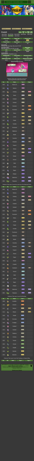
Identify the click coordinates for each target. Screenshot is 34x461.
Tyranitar (14, 123)
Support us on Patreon (17, 370)
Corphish (15, 264)
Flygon (14, 152)
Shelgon (14, 173)
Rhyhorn (14, 308)
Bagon (14, 170)
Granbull (14, 102)
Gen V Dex (29, 34)
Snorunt (14, 159)
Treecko (14, 340)
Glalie (14, 163)
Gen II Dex (17, 35)
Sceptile (14, 347)
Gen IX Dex (4, 34)
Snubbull (14, 98)
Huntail (14, 166)
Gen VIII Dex (10, 34)
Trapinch (14, 145)
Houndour (15, 106)
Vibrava (14, 148)
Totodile (14, 315)
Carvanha (15, 138)
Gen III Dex (10, 35)
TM (26, 32)
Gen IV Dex (4, 35)
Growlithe (14, 301)
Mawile (14, 134)
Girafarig (14, 91)
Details (20, 32)
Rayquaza (14, 181)
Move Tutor (28, 32)
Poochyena (14, 127)
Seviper (14, 156)
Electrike (14, 351)
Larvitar (14, 116)
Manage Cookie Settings (17, 365)
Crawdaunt (14, 267)
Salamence (14, 177)
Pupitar (14, 120)
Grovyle (14, 344)
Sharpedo (15, 141)
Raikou (14, 113)
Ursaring (14, 336)
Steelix (14, 95)
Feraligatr (14, 322)
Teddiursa (14, 333)
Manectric (14, 354)
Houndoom (14, 109)
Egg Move (31, 32)
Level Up (23, 32)
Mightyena (14, 131)
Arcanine (14, 304)
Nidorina (14, 88)
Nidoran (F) (14, 84)
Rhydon (14, 311)
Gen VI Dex (23, 34)
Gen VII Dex (17, 34)
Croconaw (14, 319)
